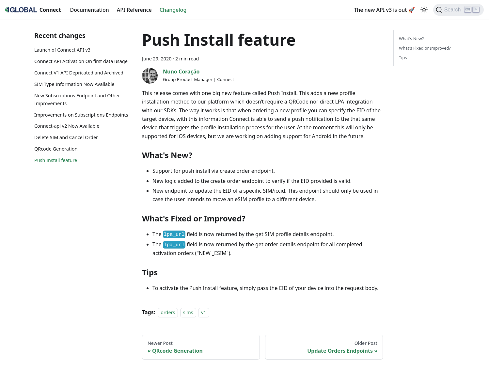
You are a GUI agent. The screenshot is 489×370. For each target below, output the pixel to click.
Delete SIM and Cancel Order (66, 137)
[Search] (458, 10)
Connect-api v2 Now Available (66, 126)
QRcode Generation (55, 149)
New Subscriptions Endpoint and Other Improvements (77, 99)
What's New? (411, 38)
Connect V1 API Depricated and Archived (78, 73)
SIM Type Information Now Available (74, 84)
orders (168, 312)
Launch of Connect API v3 (62, 50)
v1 (203, 312)
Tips (403, 57)
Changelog (173, 9)
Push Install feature (55, 160)
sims (188, 312)
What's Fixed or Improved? (425, 48)
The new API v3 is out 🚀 (384, 9)
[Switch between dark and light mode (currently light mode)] (424, 10)
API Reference (134, 9)
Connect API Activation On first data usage (81, 61)
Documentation (89, 9)
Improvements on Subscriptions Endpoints (81, 115)
